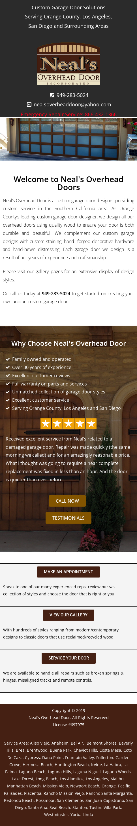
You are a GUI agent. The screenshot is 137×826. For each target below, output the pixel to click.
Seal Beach (60, 807)
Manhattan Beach (24, 786)
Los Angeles (97, 778)
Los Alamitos (72, 778)
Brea (20, 750)
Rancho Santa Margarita (109, 793)
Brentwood (37, 750)
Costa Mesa (110, 750)
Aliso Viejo (39, 743)
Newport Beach (84, 786)
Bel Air (77, 743)
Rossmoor (45, 800)
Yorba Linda (81, 814)
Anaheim (60, 743)
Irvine (96, 764)
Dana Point (52, 757)
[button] (6, 139)
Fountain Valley (79, 757)
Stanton (79, 807)
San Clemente (70, 800)
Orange (109, 786)
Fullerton (104, 757)
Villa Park (112, 807)
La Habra (112, 764)
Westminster (56, 814)
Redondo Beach (19, 800)
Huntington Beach (72, 764)
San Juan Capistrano (104, 800)
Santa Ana (37, 807)
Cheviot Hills (85, 750)
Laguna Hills (59, 771)
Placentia (32, 793)
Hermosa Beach (37, 764)
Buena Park (60, 750)
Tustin (95, 807)
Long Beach (46, 778)
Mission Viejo (55, 786)
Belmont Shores (102, 743)
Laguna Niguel (87, 771)
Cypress (32, 757)
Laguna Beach (32, 771)
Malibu (117, 778)
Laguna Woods (117, 771)
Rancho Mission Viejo (64, 793)
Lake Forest (22, 778)
